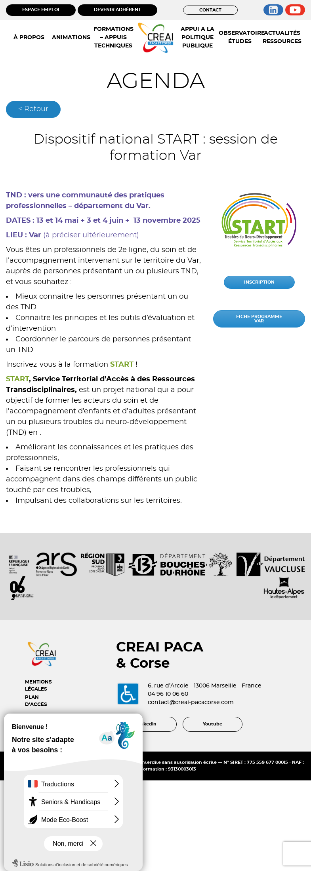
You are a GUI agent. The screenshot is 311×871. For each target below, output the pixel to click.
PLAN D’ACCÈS (36, 701)
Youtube (212, 724)
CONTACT (210, 10)
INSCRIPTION (259, 282)
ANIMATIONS (71, 37)
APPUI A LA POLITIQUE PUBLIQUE (197, 38)
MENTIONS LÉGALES (38, 685)
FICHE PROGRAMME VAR (259, 318)
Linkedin (146, 724)
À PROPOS (28, 37)
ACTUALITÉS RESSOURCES (282, 37)
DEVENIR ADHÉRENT (117, 10)
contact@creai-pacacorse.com (191, 702)
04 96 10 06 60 (168, 694)
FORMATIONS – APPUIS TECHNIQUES (113, 38)
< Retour (33, 109)
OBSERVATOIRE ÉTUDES (240, 37)
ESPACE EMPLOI (40, 10)
